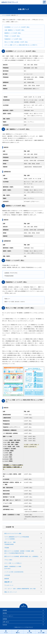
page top (23, 606)
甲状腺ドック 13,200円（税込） (13, 36)
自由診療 (8, 15)
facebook (5, 624)
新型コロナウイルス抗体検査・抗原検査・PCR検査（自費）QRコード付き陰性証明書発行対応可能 (19, 552)
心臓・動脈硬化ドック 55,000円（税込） (15, 30)
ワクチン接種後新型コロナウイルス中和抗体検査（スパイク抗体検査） (16, 538)
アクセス (6, 631)
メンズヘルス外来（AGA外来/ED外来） (14, 572)
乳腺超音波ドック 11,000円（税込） (14, 39)
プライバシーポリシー (8, 616)
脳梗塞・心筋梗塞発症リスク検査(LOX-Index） (12, 567)
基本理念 (5, 613)
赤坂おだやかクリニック (20, 627)
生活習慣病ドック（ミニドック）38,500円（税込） (17, 27)
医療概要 (5, 610)
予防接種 (6, 547)
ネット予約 (29, 631)
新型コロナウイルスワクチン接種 (12, 533)
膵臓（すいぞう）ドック (10, 592)
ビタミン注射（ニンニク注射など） (13, 563)
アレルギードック (8, 585)
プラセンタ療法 (8, 559)
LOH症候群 (7, 575)
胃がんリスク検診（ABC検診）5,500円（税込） (17, 42)
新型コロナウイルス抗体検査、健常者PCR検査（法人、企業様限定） (21, 556)
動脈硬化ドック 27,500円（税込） (13, 33)
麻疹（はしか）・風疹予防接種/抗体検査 (10, 543)
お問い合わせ (6, 621)
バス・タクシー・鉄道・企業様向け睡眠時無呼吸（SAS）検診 (20, 588)
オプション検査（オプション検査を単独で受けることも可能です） (21, 45)
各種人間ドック (8, 582)
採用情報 (5, 619)
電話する (17, 631)
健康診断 (6, 578)
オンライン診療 (41, 631)
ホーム (3, 15)
